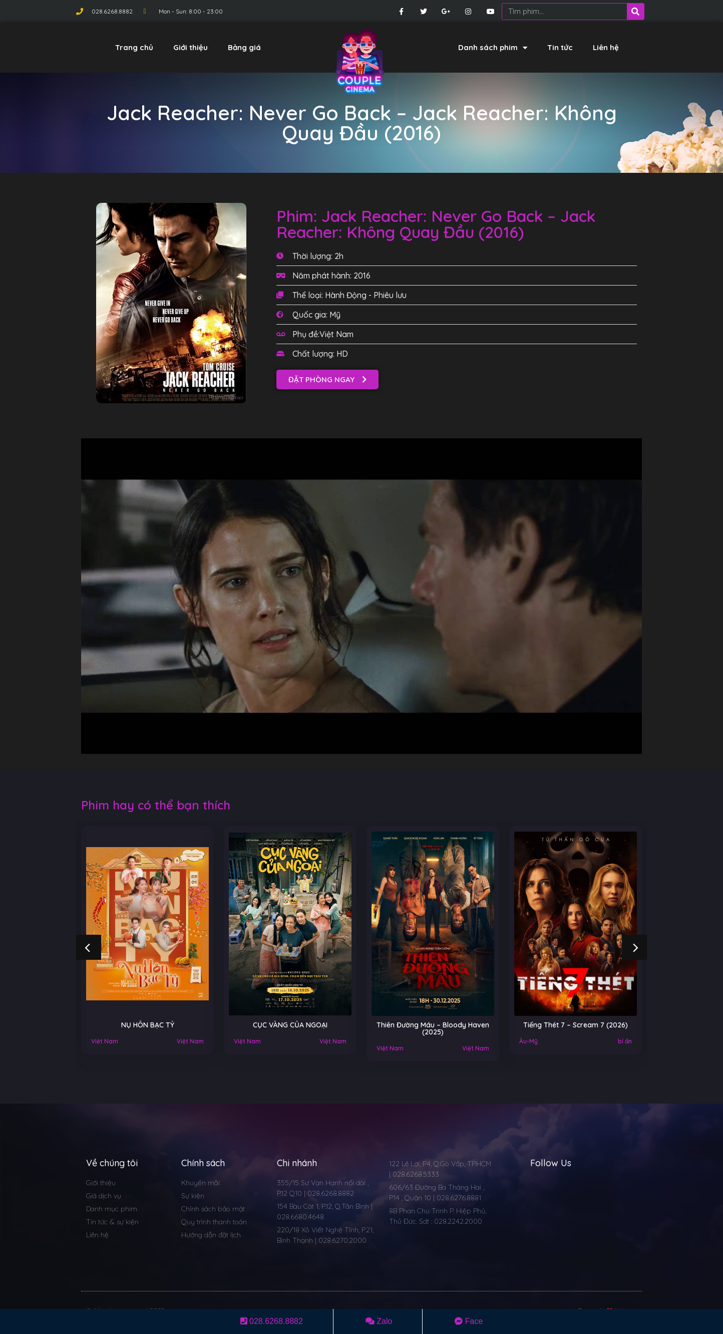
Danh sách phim (492, 48)
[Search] (635, 12)
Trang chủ (134, 47)
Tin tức (560, 47)
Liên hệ (606, 47)
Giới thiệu (190, 47)
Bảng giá (244, 47)
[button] (327, 379)
